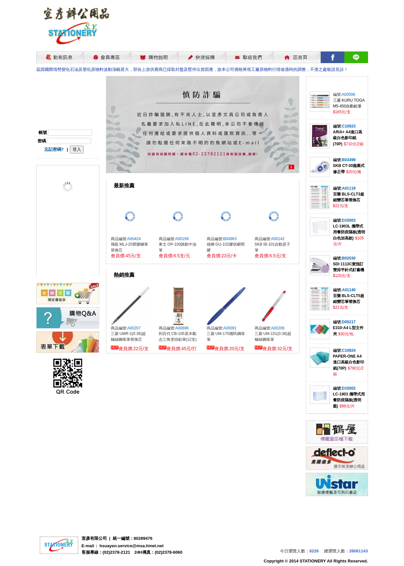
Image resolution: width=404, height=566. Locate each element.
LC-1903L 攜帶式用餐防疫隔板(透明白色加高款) (349, 232)
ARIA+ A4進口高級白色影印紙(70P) (348, 138)
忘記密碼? (54, 149)
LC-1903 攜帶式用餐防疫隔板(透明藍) (349, 400)
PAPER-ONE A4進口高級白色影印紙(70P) (348, 362)
